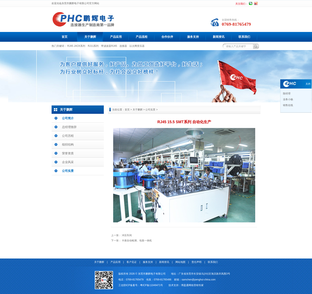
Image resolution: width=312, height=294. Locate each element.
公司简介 (68, 118)
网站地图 (180, 262)
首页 (64, 36)
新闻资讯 (218, 36)
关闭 (308, 83)
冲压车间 (127, 235)
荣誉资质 (68, 153)
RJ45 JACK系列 (76, 45)
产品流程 (141, 36)
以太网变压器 (137, 45)
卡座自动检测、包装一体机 (137, 240)
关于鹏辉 (90, 36)
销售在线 (287, 105)
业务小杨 (287, 99)
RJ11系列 (93, 45)
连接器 (123, 45)
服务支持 (193, 36)
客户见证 (132, 262)
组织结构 (68, 144)
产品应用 (116, 36)
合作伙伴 (167, 36)
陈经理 (286, 93)
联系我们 (244, 36)
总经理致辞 (69, 127)
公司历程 (68, 135)
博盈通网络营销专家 (192, 285)
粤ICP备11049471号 (151, 285)
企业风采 (68, 162)
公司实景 (68, 170)
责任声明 (197, 262)
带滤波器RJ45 (109, 45)
